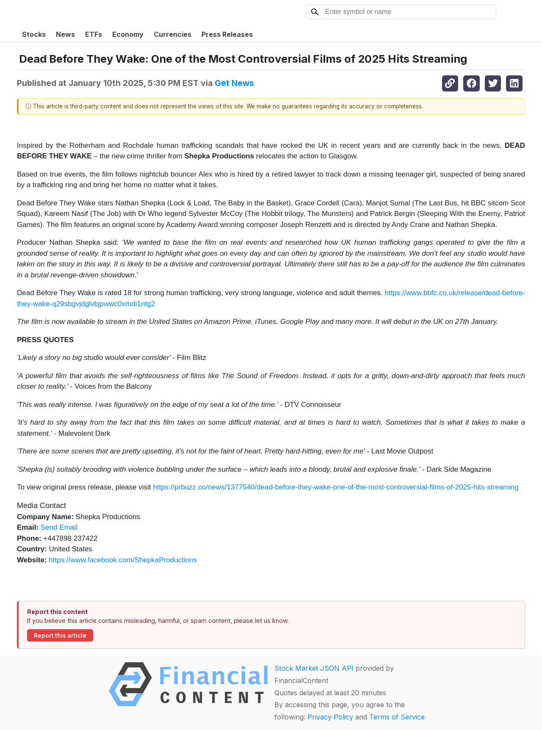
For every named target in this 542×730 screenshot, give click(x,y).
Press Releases (227, 34)
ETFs (93, 34)
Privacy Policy (330, 717)
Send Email (59, 527)
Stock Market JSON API (314, 668)
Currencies (172, 34)
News (65, 34)
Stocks (34, 34)
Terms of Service (397, 717)
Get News (234, 83)
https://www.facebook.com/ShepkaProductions (123, 560)
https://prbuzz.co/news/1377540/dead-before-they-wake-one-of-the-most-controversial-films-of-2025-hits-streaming (336, 487)
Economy (128, 34)
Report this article (60, 635)
